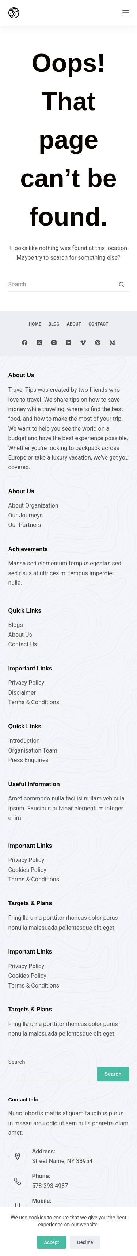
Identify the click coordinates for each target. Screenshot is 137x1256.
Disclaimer (22, 692)
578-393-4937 (50, 1185)
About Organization (33, 505)
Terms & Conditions (34, 702)
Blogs (15, 624)
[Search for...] (61, 285)
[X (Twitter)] (39, 342)
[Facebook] (24, 342)
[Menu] (125, 13)
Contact (98, 324)
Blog (54, 324)
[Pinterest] (97, 342)
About (74, 324)
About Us (20, 634)
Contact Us (22, 644)
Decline (85, 1242)
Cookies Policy (27, 869)
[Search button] (121, 285)
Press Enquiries (28, 760)
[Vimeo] (83, 342)
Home (35, 324)
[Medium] (112, 342)
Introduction (24, 740)
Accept (51, 1242)
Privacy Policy (26, 682)
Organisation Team (32, 750)
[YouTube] (68, 342)
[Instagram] (54, 342)
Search (16, 1062)
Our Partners (24, 524)
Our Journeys (25, 515)
